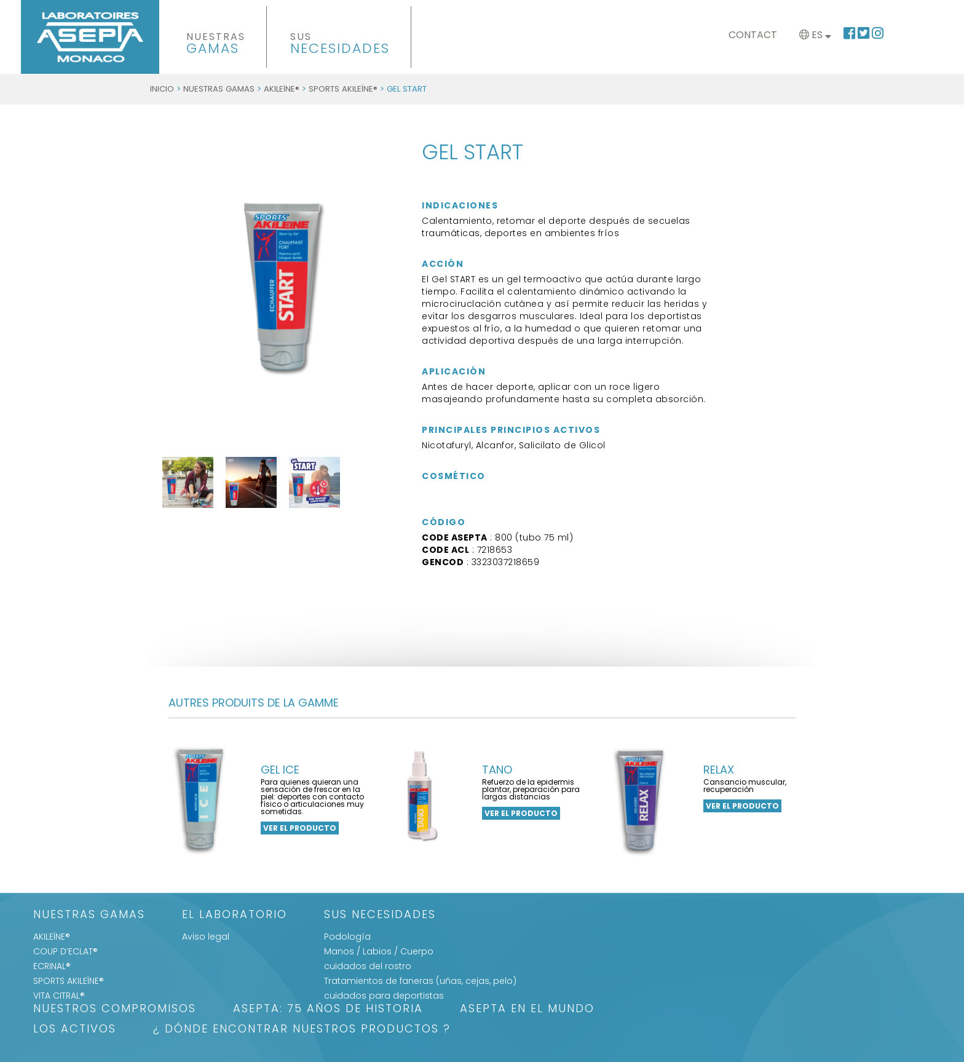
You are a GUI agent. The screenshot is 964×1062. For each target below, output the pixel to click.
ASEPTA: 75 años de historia (328, 1009)
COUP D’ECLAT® (65, 951)
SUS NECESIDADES (380, 915)
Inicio (162, 89)
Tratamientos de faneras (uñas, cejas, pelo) (420, 981)
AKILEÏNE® (281, 89)
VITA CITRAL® (59, 995)
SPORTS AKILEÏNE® (343, 89)
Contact (753, 35)
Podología (347, 936)
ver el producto (299, 828)
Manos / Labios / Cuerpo (378, 951)
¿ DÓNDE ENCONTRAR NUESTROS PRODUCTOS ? (302, 1029)
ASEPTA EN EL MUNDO (527, 1009)
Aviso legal (205, 936)
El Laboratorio (234, 915)
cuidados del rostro (367, 966)
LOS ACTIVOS (74, 1029)
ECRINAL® (52, 966)
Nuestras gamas (219, 89)
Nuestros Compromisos (114, 1009)
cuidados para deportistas (384, 995)
